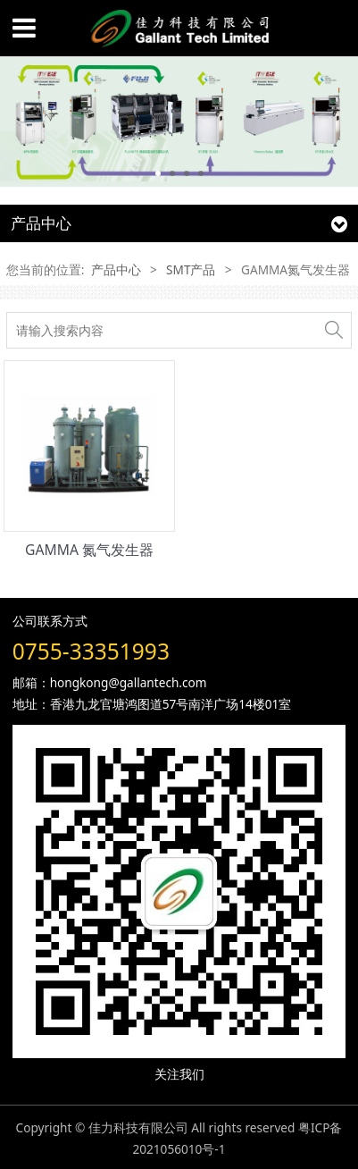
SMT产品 (190, 269)
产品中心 (116, 269)
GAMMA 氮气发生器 (89, 549)
